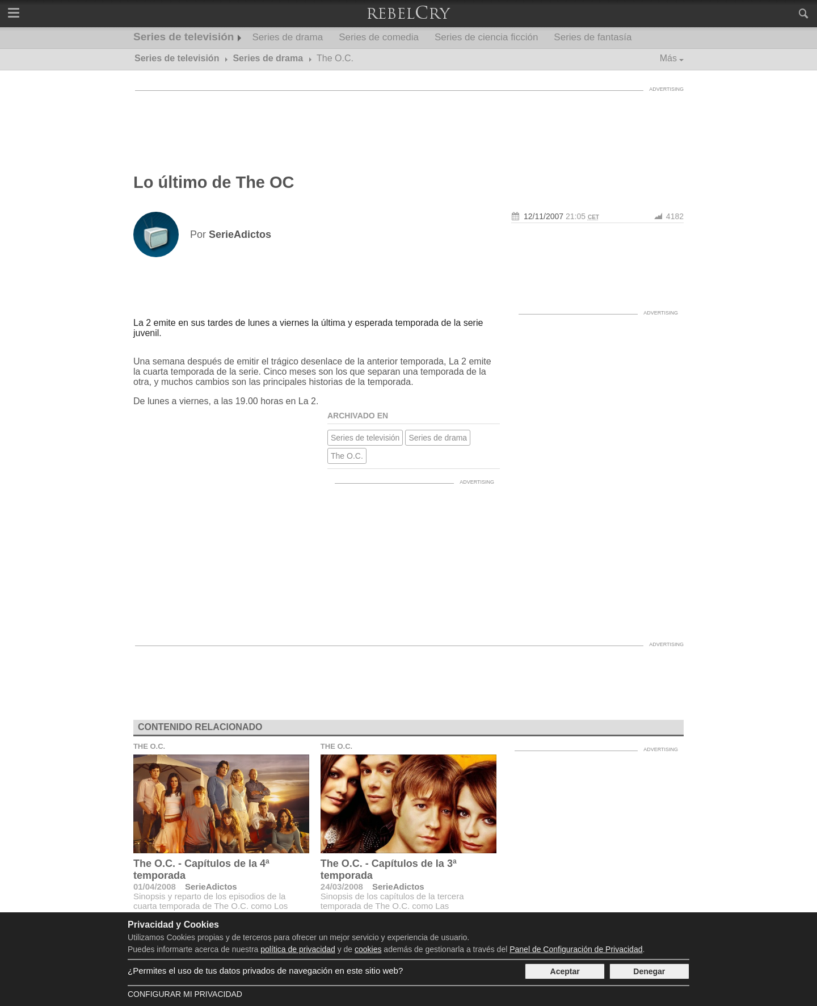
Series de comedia (379, 37)
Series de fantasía (592, 37)
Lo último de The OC (213, 182)
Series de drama (287, 37)
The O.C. (347, 455)
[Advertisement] (408, 122)
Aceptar (565, 971)
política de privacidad (297, 949)
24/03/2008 (342, 886)
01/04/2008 (154, 886)
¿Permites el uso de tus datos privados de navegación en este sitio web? (265, 970)
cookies (368, 949)
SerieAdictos (211, 886)
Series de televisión (183, 37)
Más (668, 58)
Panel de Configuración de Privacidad (575, 949)
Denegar (649, 971)
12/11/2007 (543, 216)
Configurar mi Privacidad (185, 994)
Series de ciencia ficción (486, 37)
